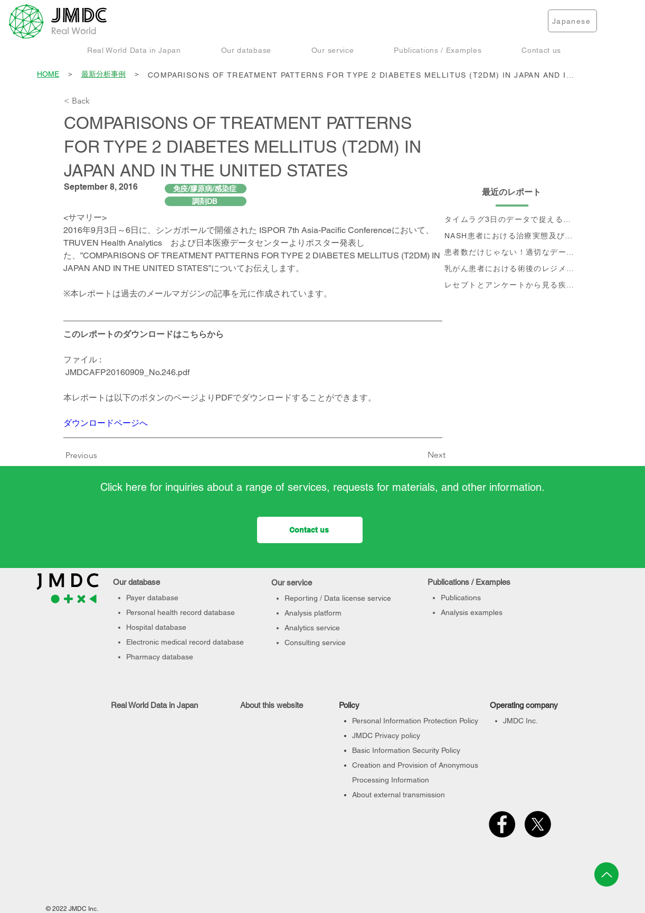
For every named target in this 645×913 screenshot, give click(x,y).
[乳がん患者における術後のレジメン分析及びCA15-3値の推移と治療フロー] (512, 268)
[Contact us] (310, 530)
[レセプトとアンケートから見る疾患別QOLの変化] (512, 285)
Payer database (152, 597)
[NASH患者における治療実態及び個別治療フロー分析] (512, 236)
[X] (538, 824)
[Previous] (83, 455)
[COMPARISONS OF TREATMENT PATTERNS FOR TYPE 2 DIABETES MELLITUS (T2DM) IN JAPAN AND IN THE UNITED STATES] (364, 75)
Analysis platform (313, 613)
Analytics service (312, 627)
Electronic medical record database (185, 642)
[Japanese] (572, 21)
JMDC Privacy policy (386, 735)
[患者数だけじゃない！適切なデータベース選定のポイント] (512, 252)
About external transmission (398, 794)
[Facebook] (502, 824)
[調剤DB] (205, 201)
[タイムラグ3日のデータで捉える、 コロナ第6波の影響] (512, 219)
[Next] (419, 455)
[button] (134, 50)
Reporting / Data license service (337, 598)
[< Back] (99, 100)
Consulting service (315, 642)
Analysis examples (471, 612)
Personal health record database (180, 612)
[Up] (606, 874)
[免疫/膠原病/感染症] (205, 188)
